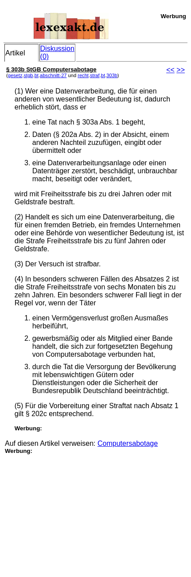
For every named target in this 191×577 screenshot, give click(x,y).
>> (180, 70)
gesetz (15, 75)
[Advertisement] (71, 509)
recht (83, 75)
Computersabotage (127, 443)
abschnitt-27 (53, 75)
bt (37, 75)
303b (111, 75)
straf (95, 75)
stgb (28, 75)
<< (170, 70)
